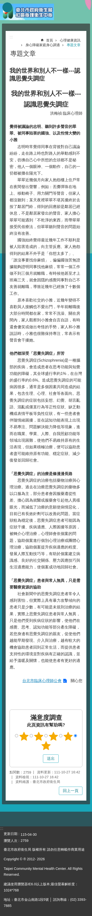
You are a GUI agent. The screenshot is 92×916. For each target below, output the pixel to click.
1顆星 (24, 736)
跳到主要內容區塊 (2, 2)
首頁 (49, 40)
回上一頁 (71, 791)
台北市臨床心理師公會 (42, 681)
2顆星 (38, 736)
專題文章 (73, 45)
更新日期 (10, 833)
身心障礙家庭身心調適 (43, 45)
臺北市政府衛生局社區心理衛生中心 (27, 12)
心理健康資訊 (70, 40)
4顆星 (68, 736)
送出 (38, 758)
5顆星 (46, 745)
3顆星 (53, 736)
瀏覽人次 (10, 841)
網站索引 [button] (7, 7)
